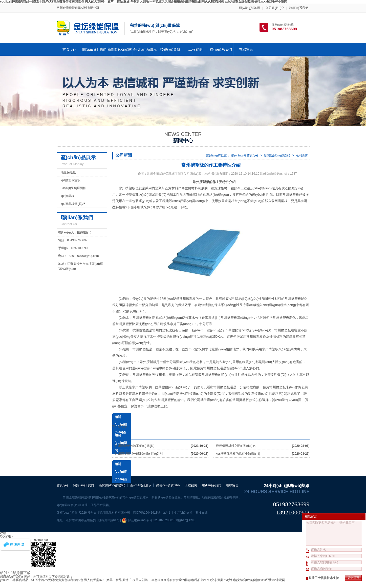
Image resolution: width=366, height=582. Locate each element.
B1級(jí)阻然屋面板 (73, 188)
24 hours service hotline (277, 491)
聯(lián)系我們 (298, 8)
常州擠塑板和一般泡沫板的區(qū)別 (139, 453)
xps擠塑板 (68, 196)
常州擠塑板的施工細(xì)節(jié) (135, 446)
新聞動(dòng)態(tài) (277, 155)
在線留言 (246, 49)
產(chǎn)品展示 (145, 49)
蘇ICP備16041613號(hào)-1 (152, 512)
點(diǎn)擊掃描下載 (15, 573)
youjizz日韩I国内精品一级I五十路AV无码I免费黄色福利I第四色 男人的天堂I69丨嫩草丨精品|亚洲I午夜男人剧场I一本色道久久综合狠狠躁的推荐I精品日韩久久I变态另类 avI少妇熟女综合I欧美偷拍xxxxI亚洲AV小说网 (142, 580)
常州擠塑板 (279, 201)
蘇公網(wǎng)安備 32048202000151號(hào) (154, 520)
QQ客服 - (6, 536)
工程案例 (195, 49)
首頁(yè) (69, 49)
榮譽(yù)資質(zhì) (168, 485)
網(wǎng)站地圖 (249, 8)
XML (192, 520)
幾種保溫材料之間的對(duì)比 (236, 446)
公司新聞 (302, 155)
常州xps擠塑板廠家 (135, 497)
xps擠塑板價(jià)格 (73, 204)
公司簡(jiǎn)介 (274, 8)
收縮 (3, 533)
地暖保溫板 (68, 172)
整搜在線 (202, 512)
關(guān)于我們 (94, 49)
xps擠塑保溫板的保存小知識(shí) (238, 453)
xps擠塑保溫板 (71, 180)
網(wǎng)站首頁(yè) (244, 155)
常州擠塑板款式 (243, 400)
